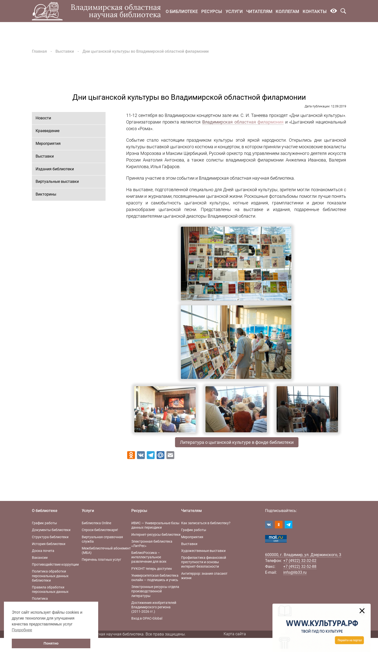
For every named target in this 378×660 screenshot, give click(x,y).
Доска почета (43, 551)
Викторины (46, 194)
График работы (44, 523)
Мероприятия (48, 143)
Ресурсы (211, 11)
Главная (39, 51)
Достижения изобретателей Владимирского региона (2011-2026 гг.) (153, 607)
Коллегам (287, 11)
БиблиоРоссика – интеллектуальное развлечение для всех (148, 557)
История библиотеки (48, 544)
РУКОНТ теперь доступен (151, 569)
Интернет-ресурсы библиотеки (155, 534)
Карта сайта (235, 634)
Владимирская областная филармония (243, 122)
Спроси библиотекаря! (100, 530)
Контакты (315, 11)
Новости (43, 118)
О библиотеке (182, 11)
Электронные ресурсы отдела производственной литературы (155, 591)
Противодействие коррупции (55, 564)
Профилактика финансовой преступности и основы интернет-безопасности (203, 562)
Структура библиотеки (50, 537)
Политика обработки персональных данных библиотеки (50, 575)
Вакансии (40, 558)
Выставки (64, 51)
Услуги (234, 11)
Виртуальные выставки (57, 181)
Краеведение (47, 130)
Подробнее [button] (22, 630)
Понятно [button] (51, 643)
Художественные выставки (203, 551)
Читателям (259, 11)
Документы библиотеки (51, 530)
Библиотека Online (96, 523)
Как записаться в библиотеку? (205, 523)
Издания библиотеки (55, 169)
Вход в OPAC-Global (146, 618)
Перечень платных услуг (101, 559)
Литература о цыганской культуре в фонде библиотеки (237, 442)
